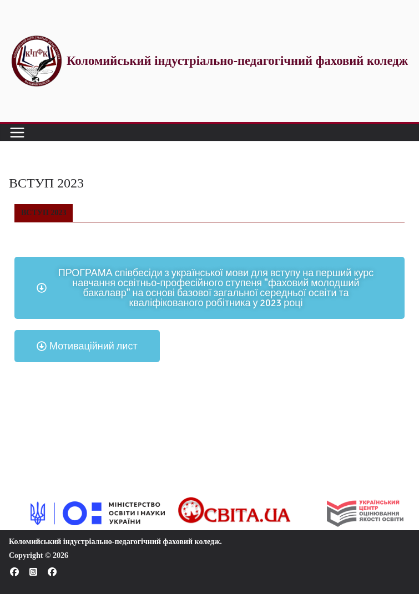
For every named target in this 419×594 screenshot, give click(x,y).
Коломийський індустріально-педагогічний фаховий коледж (114, 541)
